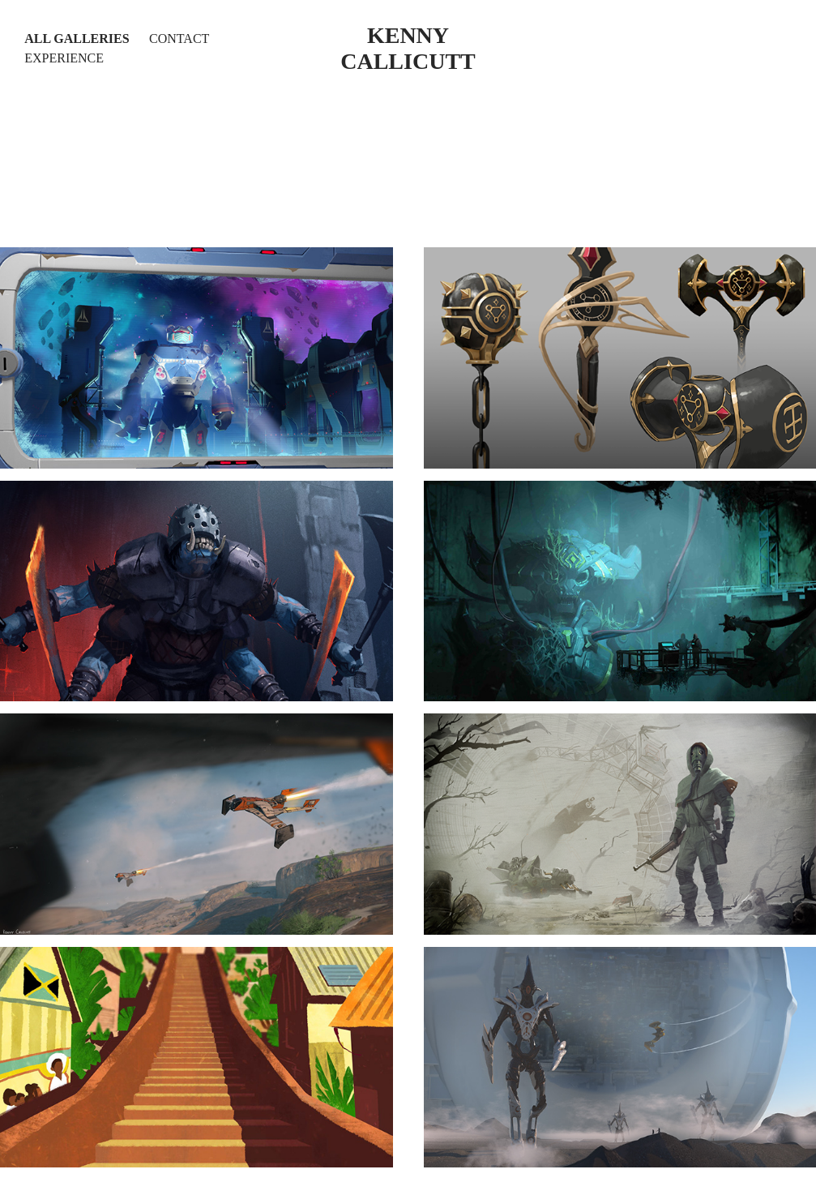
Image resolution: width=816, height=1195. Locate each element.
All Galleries (76, 38)
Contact (179, 38)
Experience (64, 58)
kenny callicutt (407, 48)
